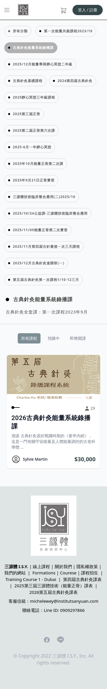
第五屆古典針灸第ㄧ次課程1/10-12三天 (46, 279)
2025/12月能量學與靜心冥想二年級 (42, 64)
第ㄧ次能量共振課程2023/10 (68, 31)
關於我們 (63, 566)
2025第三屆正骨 (26, 113)
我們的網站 (15, 573)
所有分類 (20, 31)
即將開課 (78, 338)
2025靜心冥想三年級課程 (34, 97)
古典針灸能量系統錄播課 (33, 47)
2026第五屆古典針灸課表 (53, 592)
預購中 (54, 338)
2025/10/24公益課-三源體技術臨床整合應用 (50, 213)
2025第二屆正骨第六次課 (34, 130)
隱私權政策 (87, 566)
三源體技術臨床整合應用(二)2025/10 (44, 196)
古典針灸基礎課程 (28, 80)
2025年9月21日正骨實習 (33, 180)
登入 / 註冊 (88, 10)
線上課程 (41, 566)
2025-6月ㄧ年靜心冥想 (32, 147)
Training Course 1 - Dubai (30, 579)
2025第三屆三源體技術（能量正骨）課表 (53, 585)
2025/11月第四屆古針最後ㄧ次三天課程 (46, 246)
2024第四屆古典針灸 (75, 80)
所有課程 (29, 338)
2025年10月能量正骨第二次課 (38, 163)
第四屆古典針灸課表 (82, 579)
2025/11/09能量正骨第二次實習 (40, 229)
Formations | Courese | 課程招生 (65, 573)
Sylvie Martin (35, 459)
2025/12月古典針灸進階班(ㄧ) (38, 263)
